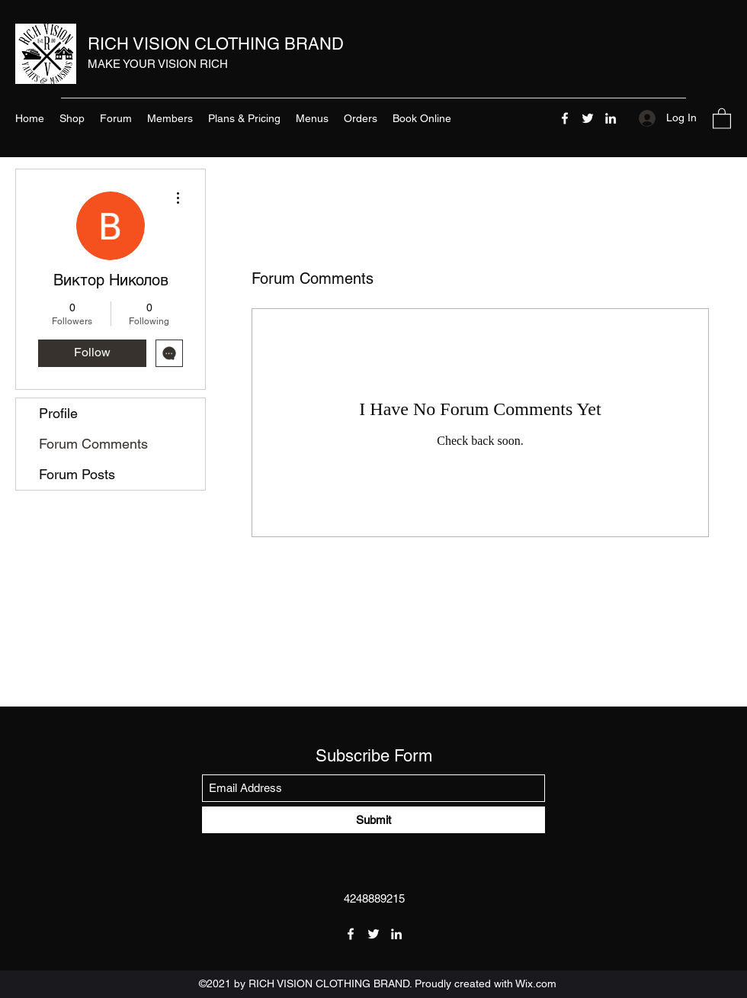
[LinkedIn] (610, 118)
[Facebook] (564, 118)
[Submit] (373, 819)
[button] (722, 118)
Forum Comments (93, 444)
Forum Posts (77, 474)
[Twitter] (587, 118)
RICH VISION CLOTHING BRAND (216, 43)
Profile (58, 413)
